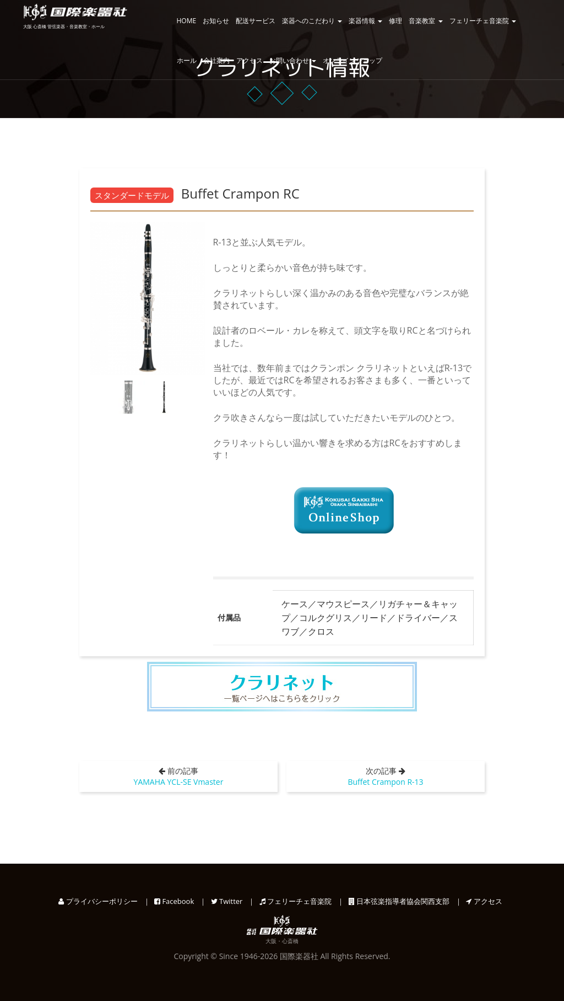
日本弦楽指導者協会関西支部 (399, 901)
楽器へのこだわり (312, 20)
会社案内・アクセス (233, 60)
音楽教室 (425, 20)
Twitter (227, 901)
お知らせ (216, 20)
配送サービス (255, 20)
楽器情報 (365, 20)
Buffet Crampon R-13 (385, 782)
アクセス (484, 901)
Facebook (174, 901)
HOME (187, 20)
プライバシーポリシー (97, 901)
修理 (395, 20)
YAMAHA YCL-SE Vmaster (179, 782)
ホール (187, 60)
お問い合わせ (292, 60)
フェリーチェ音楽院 (482, 20)
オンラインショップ (352, 60)
